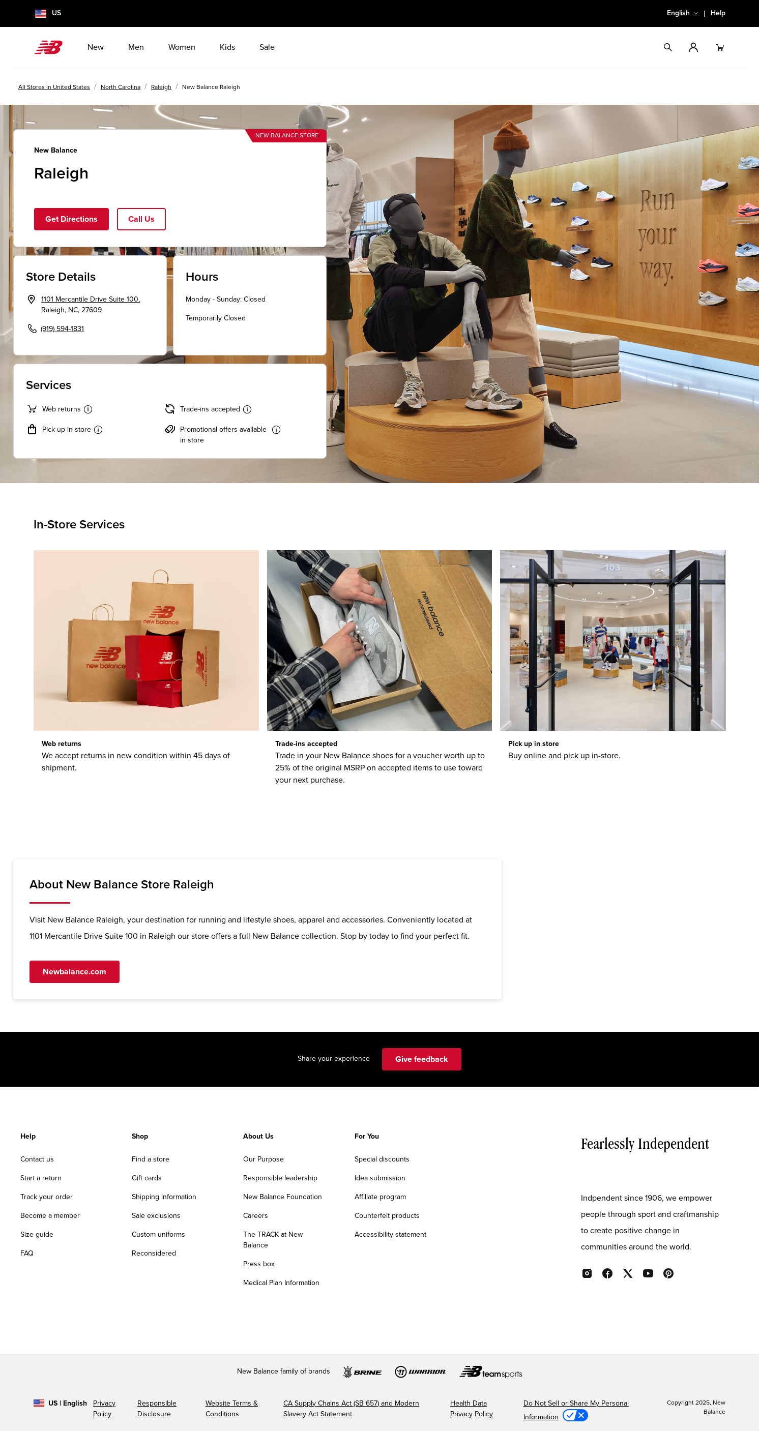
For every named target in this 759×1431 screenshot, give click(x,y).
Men (136, 47)
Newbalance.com (74, 972)
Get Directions (71, 219)
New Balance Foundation (282, 1197)
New (95, 47)
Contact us (37, 1159)
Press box (259, 1264)
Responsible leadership (280, 1178)
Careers (255, 1215)
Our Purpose (263, 1159)
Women (181, 47)
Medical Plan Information (281, 1283)
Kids (227, 47)
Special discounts (382, 1159)
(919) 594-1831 (62, 329)
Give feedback (421, 1059)
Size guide (36, 1234)
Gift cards (147, 1178)
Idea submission (380, 1178)
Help (718, 13)
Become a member (50, 1215)
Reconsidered (154, 1253)
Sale (267, 47)
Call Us (141, 219)
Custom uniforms (158, 1234)
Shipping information (164, 1197)
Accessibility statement (390, 1234)
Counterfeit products (387, 1215)
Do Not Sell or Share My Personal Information (576, 1410)
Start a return (41, 1178)
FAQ (27, 1253)
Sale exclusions (156, 1215)
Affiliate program (380, 1197)
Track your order (46, 1197)
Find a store (150, 1159)
